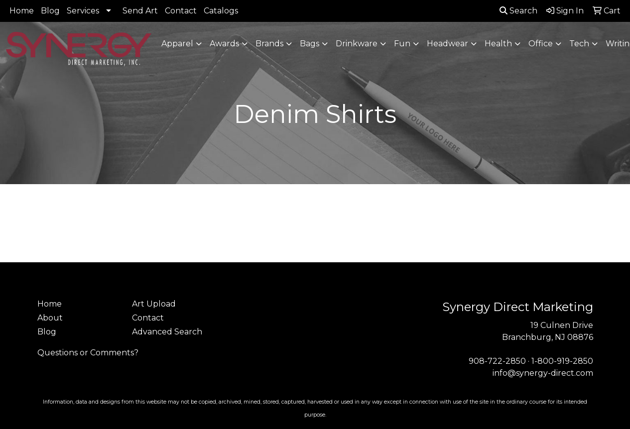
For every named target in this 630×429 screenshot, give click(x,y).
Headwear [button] (447, 43)
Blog (50, 10)
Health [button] (498, 43)
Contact (181, 10)
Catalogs (221, 10)
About (50, 317)
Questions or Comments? (87, 352)
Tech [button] (579, 43)
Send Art (140, 10)
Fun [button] (402, 43)
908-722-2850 (497, 361)
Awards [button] (224, 43)
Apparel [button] (177, 43)
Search (518, 10)
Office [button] (540, 43)
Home (21, 10)
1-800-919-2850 (562, 361)
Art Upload (154, 304)
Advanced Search (167, 331)
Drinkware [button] (357, 43)
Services (83, 10)
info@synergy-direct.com (543, 373)
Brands (269, 43)
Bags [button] (309, 43)
